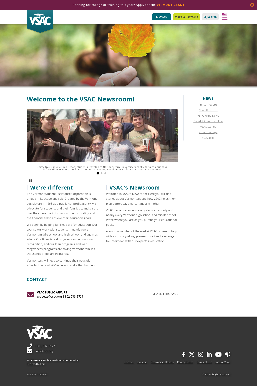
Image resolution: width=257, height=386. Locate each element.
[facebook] (183, 354)
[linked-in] (209, 354)
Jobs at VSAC (223, 362)
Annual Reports (208, 104)
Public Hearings (208, 132)
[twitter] (192, 354)
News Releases (208, 110)
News (208, 98)
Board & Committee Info (208, 121)
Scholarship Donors (162, 362)
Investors (142, 362)
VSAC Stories (208, 126)
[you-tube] (218, 354)
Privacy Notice (185, 362)
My (161, 17)
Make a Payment (186, 17)
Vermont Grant (171, 5)
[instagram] (200, 354)
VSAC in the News (208, 115)
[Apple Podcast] (227, 354)
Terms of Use (204, 362)
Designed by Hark (36, 363)
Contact (128, 362)
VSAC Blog (208, 137)
